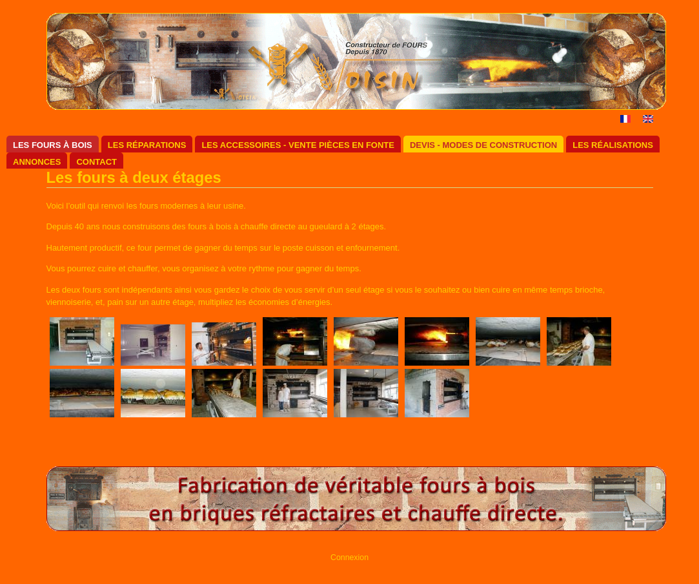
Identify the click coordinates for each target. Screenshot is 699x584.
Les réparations (147, 145)
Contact (96, 162)
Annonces (37, 162)
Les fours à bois (52, 145)
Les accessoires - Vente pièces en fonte (297, 145)
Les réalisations (612, 145)
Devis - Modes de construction (483, 145)
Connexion (349, 557)
